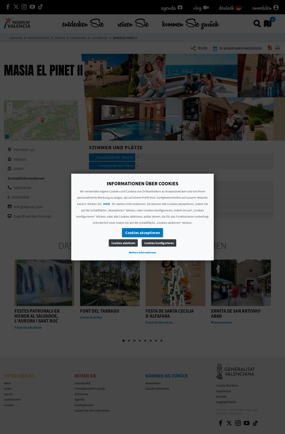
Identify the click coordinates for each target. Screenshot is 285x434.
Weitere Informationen (142, 252)
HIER (106, 204)
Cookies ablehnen (123, 243)
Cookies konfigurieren (159, 243)
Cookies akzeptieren (142, 232)
